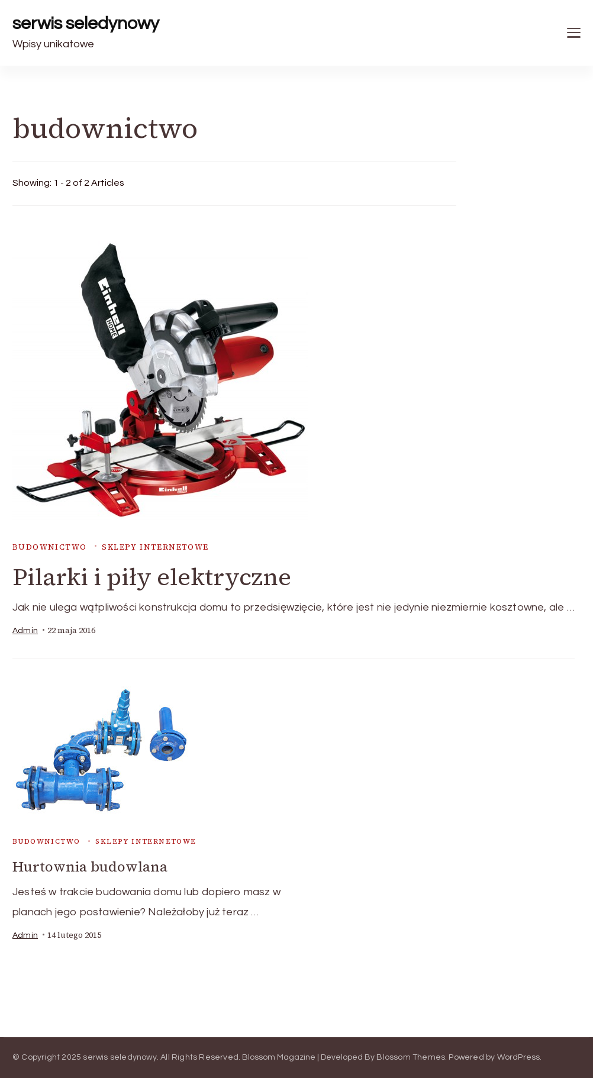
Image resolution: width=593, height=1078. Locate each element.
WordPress (518, 1057)
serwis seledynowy (85, 23)
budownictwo (49, 547)
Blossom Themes (410, 1057)
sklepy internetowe (155, 547)
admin (25, 631)
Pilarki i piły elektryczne (151, 577)
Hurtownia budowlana (89, 866)
